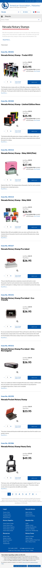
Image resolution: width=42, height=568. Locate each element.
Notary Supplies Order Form (33, 540)
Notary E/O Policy (30, 515)
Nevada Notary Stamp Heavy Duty (16, 446)
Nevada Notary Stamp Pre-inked (15, 249)
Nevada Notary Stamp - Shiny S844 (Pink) (18, 153)
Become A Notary (7, 540)
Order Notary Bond (8, 530)
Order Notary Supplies (9, 527)
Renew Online (29, 514)
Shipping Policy (7, 515)
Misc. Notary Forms (31, 541)
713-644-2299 (30, 1)
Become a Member (30, 528)
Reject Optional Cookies (34, 566)
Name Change (29, 538)
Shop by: (8, 16)
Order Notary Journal (8, 528)
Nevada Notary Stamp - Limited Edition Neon (20, 104)
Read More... (6, 39)
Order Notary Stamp (8, 523)
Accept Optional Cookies (20, 566)
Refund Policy (6, 517)
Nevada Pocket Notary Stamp (14, 399)
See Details (37, 71)
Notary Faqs (6, 536)
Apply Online (29, 512)
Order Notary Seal (8, 525)
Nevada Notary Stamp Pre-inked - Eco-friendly (18, 299)
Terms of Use (25, 562)
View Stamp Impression (18, 82)
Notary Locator (7, 538)
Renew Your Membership (32, 530)
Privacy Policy (7, 514)
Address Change (30, 536)
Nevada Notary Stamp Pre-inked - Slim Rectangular (17, 350)
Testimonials (6, 543)
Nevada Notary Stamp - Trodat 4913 (16, 55)
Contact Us (38, 1)
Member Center (29, 525)
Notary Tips (6, 541)
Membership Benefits (31, 527)
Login (27, 523)
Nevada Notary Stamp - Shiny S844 (16, 200)
